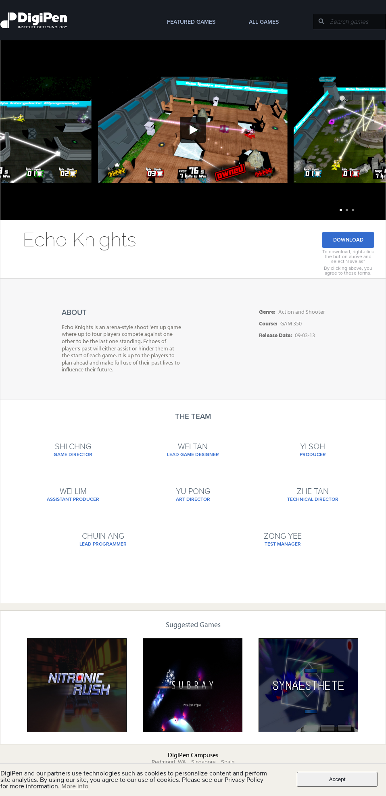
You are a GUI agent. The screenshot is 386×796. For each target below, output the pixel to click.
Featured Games (191, 22)
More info (74, 786)
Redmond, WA (169, 762)
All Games (264, 22)
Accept (337, 779)
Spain (227, 762)
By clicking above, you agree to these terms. (348, 270)
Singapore (203, 762)
